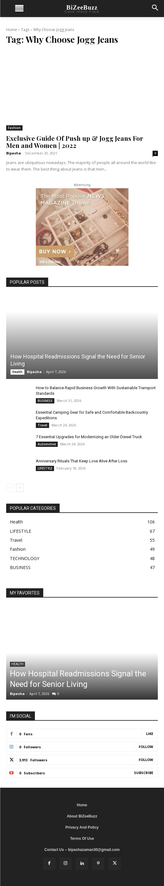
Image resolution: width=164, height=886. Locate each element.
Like (149, 733)
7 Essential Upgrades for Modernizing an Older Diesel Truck (89, 436)
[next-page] (20, 488)
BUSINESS (45, 400)
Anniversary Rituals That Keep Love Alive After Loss (81, 461)
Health (17, 372)
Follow (146, 746)
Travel (42, 425)
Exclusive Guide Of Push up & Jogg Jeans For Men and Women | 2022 (74, 141)
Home (11, 29)
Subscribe (143, 772)
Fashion (14, 128)
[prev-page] (10, 488)
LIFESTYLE (45, 468)
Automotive (47, 444)
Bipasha (13, 153)
